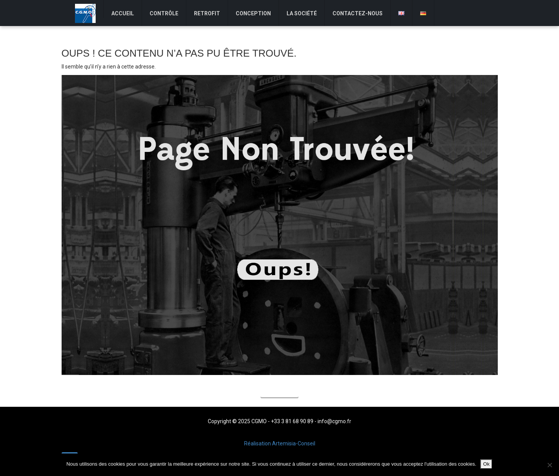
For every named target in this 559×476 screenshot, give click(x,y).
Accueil (279, 391)
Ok (486, 464)
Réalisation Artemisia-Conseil (279, 443)
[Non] (549, 465)
